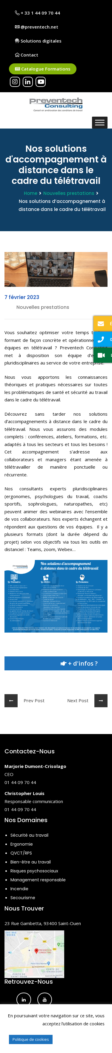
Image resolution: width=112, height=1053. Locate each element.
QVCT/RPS (21, 853)
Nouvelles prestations (68, 193)
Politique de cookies (31, 1039)
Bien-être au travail (30, 862)
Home (30, 193)
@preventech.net (36, 27)
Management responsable (38, 880)
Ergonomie (21, 844)
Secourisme (22, 898)
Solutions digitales (38, 41)
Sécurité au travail (29, 835)
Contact (26, 55)
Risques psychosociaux (34, 871)
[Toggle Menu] (100, 122)
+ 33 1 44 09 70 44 (37, 13)
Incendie (19, 889)
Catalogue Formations (42, 69)
